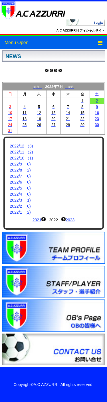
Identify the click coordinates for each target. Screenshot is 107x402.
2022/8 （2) (20, 170)
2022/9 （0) (20, 164)
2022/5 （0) (20, 188)
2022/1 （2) (20, 212)
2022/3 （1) (20, 200)
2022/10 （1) (21, 158)
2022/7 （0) (20, 176)
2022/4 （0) (20, 194)
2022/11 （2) (21, 152)
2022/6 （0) (20, 182)
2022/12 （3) (21, 146)
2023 (70, 220)
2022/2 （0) (20, 206)
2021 (37, 220)
